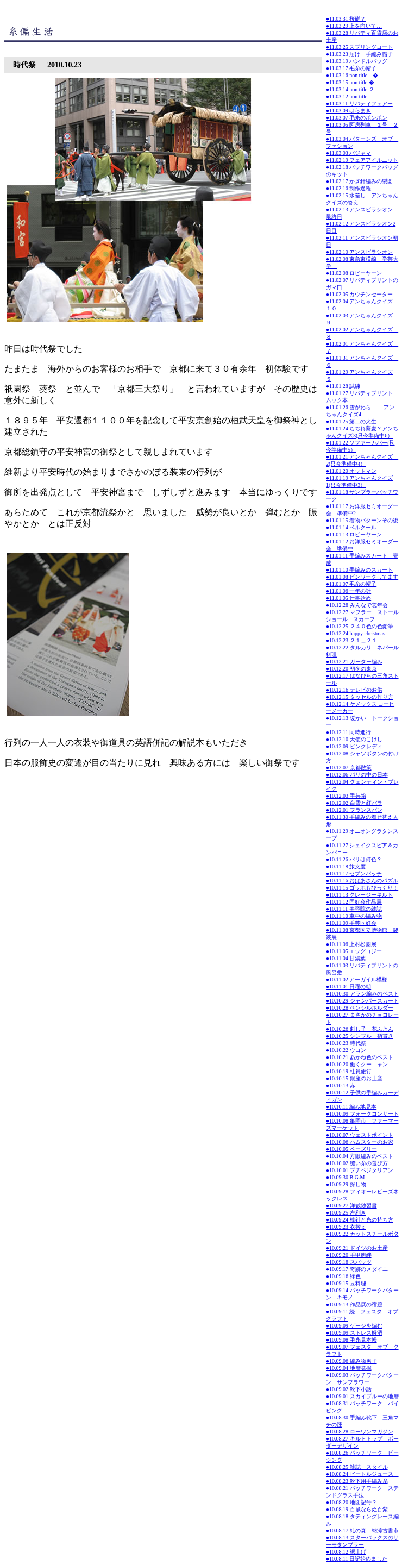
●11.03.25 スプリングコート (359, 47)
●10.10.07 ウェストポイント (359, 1135)
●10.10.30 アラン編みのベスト (362, 994)
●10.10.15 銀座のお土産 (354, 1078)
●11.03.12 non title (346, 96)
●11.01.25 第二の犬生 (351, 421)
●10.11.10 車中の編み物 (354, 916)
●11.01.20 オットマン (351, 471)
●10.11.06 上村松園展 (351, 944)
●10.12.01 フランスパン (354, 810)
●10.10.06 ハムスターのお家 (359, 1142)
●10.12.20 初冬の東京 (351, 669)
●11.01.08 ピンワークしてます (362, 577)
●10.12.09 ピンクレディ (354, 746)
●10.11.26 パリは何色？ (354, 859)
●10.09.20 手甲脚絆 (349, 1255)
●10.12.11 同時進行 (348, 732)
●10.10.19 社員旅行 (349, 1071)
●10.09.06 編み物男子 (351, 1361)
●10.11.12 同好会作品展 (354, 902)
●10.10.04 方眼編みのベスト (359, 1156)
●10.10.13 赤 (340, 1085)
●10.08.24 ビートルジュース (362, 1474)
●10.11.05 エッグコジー (354, 951)
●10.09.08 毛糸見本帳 (351, 1340)
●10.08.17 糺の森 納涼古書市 (362, 1530)
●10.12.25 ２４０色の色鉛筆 (359, 626)
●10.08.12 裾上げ (346, 1552)
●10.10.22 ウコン (349, 1050)
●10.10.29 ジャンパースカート (362, 1001)
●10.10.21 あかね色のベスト (359, 1057)
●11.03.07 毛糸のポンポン (356, 118)
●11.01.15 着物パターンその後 (362, 520)
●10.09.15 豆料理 (346, 1283)
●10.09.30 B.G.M (345, 1177)
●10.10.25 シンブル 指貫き (359, 1036)
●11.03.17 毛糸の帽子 (351, 68)
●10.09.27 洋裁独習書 (351, 1206)
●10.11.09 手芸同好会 (351, 923)
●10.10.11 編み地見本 (351, 1107)
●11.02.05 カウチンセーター (359, 294)
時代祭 (24, 65)
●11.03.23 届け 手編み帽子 (359, 54)
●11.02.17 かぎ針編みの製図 (359, 181)
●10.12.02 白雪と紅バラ (354, 803)
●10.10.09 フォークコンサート (362, 1114)
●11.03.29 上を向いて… (354, 26)
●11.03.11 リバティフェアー (359, 104)
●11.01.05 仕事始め (348, 598)
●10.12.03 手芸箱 (346, 796)
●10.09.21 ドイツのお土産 (357, 1248)
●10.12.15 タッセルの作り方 (359, 697)
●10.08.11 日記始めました (356, 1559)
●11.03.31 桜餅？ (346, 19)
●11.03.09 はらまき (348, 111)
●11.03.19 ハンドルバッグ (356, 61)
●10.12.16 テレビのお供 (354, 690)
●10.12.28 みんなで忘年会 (357, 605)
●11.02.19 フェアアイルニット (362, 160)
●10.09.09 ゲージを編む (354, 1326)
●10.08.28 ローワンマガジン (359, 1432)
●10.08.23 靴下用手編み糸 (357, 1481)
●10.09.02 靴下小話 (349, 1389)
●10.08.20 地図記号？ (351, 1502)
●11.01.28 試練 (343, 386)
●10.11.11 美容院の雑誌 (354, 909)
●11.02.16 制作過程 (348, 188)
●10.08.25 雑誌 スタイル (357, 1467)
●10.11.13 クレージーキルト (359, 895)
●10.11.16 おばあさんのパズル (362, 881)
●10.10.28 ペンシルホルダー (359, 1008)
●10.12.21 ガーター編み (354, 662)
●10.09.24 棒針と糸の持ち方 (359, 1220)
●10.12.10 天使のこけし (354, 739)
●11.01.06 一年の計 (348, 591)
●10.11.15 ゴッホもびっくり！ (362, 888)
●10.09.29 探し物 (346, 1184)
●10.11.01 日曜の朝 (348, 987)
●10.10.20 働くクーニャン (357, 1064)
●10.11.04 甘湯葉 (346, 958)
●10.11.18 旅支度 (346, 866)
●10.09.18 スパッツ (349, 1262)
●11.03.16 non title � (352, 75)
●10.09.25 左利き (346, 1213)
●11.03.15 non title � (350, 82)
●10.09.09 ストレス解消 (354, 1333)
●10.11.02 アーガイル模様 (356, 979)
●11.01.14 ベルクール (351, 527)
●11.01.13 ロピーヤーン (354, 534)
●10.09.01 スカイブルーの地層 (362, 1396)
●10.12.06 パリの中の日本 (357, 775)
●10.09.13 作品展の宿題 (354, 1304)
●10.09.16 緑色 (343, 1276)
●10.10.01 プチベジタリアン (359, 1170)
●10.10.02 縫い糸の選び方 (357, 1163)
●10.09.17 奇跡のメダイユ (357, 1269)
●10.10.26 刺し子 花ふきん (359, 1029)
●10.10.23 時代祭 (346, 1043)
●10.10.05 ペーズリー (351, 1149)
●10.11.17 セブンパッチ (354, 874)
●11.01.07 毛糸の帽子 (351, 584)
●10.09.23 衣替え (346, 1227)
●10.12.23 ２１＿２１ (351, 640)
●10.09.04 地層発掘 (349, 1368)
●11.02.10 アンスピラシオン (359, 252)
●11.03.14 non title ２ (350, 89)
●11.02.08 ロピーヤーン (354, 273)
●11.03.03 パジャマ (348, 153)
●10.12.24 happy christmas (355, 633)
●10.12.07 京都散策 (349, 768)
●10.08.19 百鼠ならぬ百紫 (357, 1509)
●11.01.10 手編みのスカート (359, 570)
